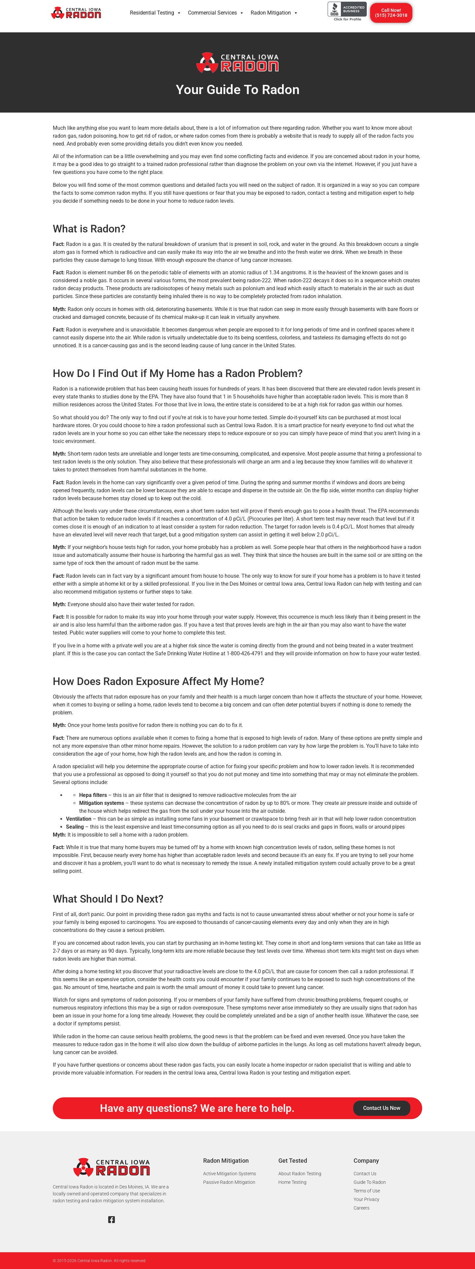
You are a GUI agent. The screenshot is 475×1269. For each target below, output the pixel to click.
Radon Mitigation (274, 12)
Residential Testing (155, 12)
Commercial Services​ (216, 12)
